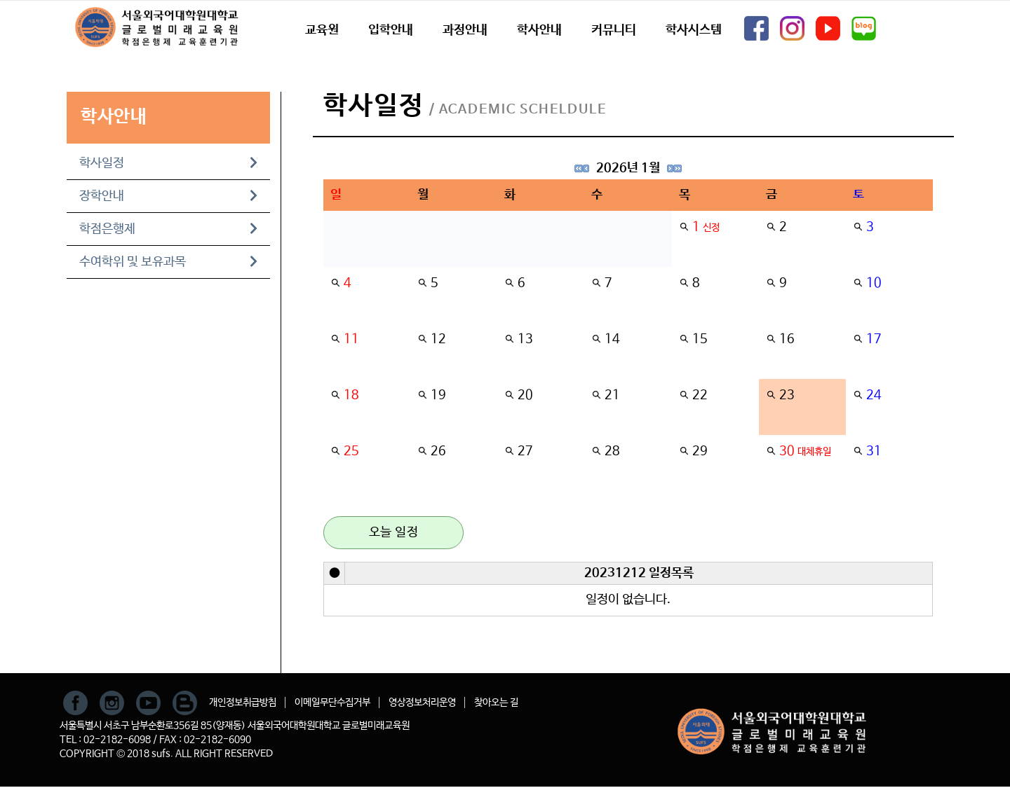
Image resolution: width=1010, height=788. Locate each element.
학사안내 (539, 30)
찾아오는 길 (496, 702)
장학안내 (168, 196)
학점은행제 (168, 229)
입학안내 (390, 30)
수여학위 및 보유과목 (168, 262)
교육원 (322, 30)
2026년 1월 (628, 168)
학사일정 (168, 163)
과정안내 (465, 30)
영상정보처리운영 (422, 702)
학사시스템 (694, 30)
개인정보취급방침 (242, 702)
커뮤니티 (613, 30)
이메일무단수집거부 (332, 702)
